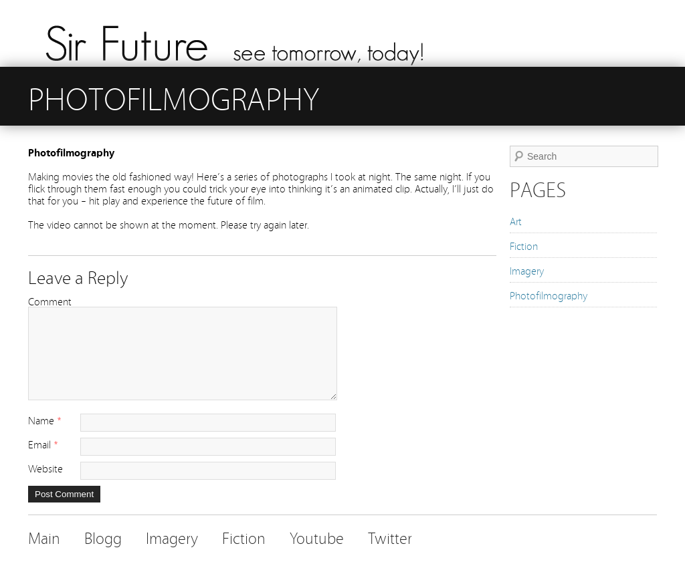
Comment (50, 300)
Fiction (524, 245)
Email (39, 443)
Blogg (103, 537)
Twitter (390, 537)
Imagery (527, 270)
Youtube (317, 537)
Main (44, 537)
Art (516, 220)
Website (45, 467)
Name (41, 419)
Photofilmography (548, 294)
